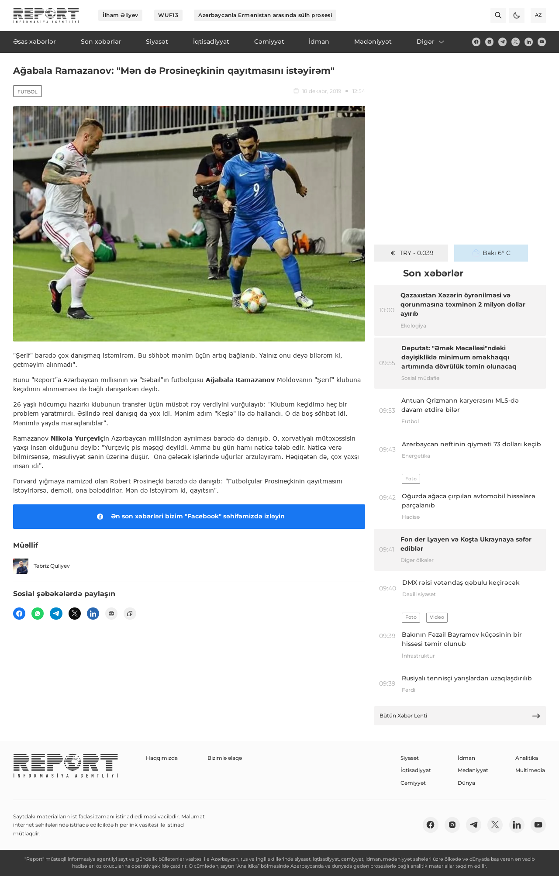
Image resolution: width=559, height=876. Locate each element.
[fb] (476, 42)
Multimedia (530, 770)
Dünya (466, 782)
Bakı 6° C (491, 253)
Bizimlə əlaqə (224, 758)
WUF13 (168, 15)
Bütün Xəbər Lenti (460, 716)
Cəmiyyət (413, 782)
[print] (111, 613)
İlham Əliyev (120, 15)
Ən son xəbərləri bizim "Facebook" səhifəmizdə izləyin (189, 516)
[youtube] (542, 42)
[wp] (37, 613)
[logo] (46, 15)
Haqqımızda (162, 758)
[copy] (130, 613)
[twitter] (515, 42)
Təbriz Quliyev (41, 566)
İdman (466, 758)
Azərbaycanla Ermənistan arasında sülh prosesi (265, 15)
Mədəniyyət (473, 770)
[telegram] (502, 42)
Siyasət (409, 758)
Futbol (27, 92)
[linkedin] (528, 42)
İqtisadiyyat (415, 770)
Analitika (526, 758)
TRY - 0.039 (411, 253)
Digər (431, 41)
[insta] (489, 42)
